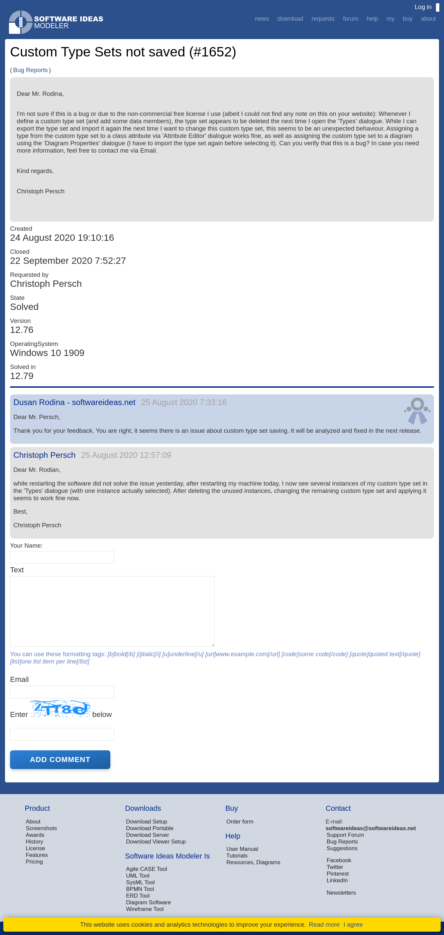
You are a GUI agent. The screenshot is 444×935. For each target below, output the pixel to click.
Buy (408, 18)
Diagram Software (148, 902)
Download (290, 18)
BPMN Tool (140, 889)
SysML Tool (140, 882)
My (390, 18)
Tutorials (237, 856)
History (34, 841)
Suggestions (342, 848)
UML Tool (137, 876)
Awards (35, 835)
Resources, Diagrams (253, 862)
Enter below (61, 709)
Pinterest (338, 874)
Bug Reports (30, 69)
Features (37, 855)
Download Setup (146, 821)
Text (17, 570)
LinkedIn (337, 880)
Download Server (147, 835)
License (35, 848)
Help (372, 18)
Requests (323, 18)
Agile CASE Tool (146, 869)
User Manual (242, 849)
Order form (239, 821)
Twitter (335, 867)
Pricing (34, 862)
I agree (353, 924)
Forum (350, 18)
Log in (423, 6)
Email (19, 679)
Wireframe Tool (145, 909)
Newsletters (341, 893)
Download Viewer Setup (156, 841)
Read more (324, 924)
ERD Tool (138, 896)
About (428, 18)
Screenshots (41, 828)
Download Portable (150, 828)
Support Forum (345, 835)
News (262, 18)
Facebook (339, 860)
